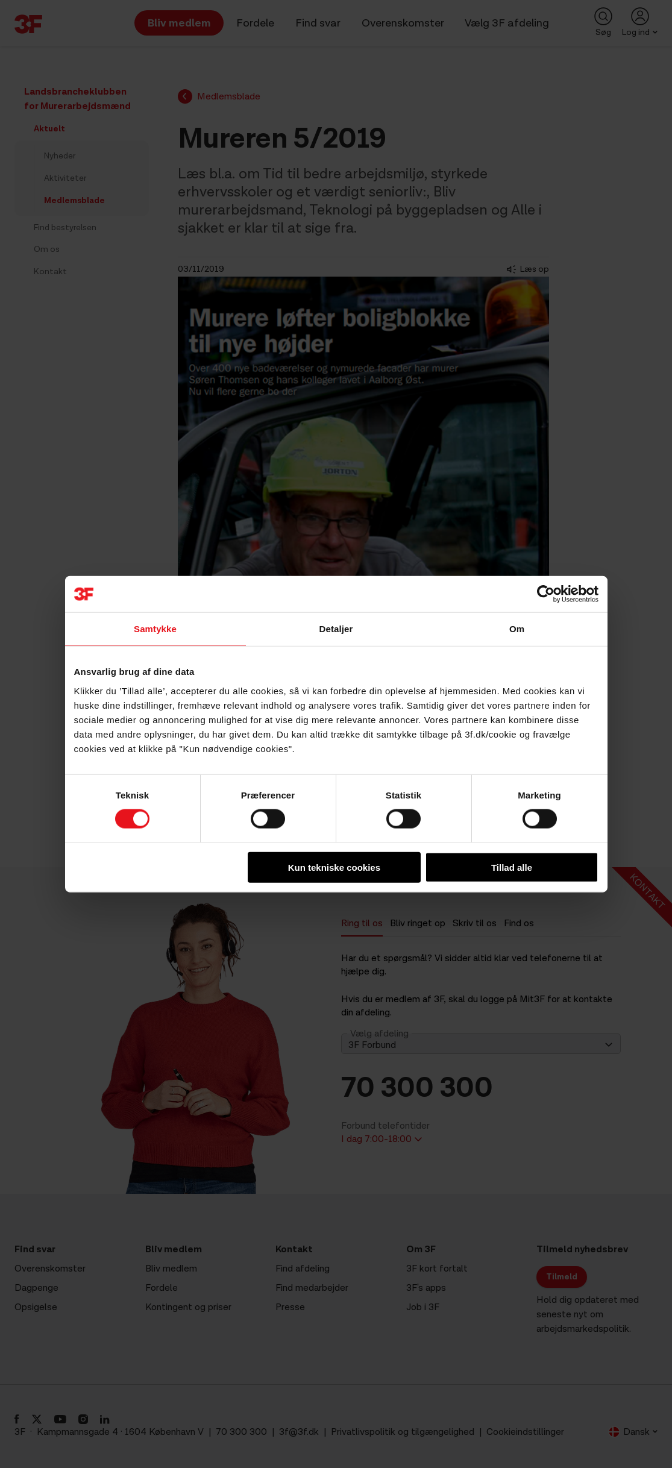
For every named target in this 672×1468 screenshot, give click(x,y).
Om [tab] (516, 629)
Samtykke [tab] (155, 629)
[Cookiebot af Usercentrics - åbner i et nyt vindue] (545, 594)
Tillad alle (511, 867)
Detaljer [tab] (336, 629)
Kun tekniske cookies (334, 867)
